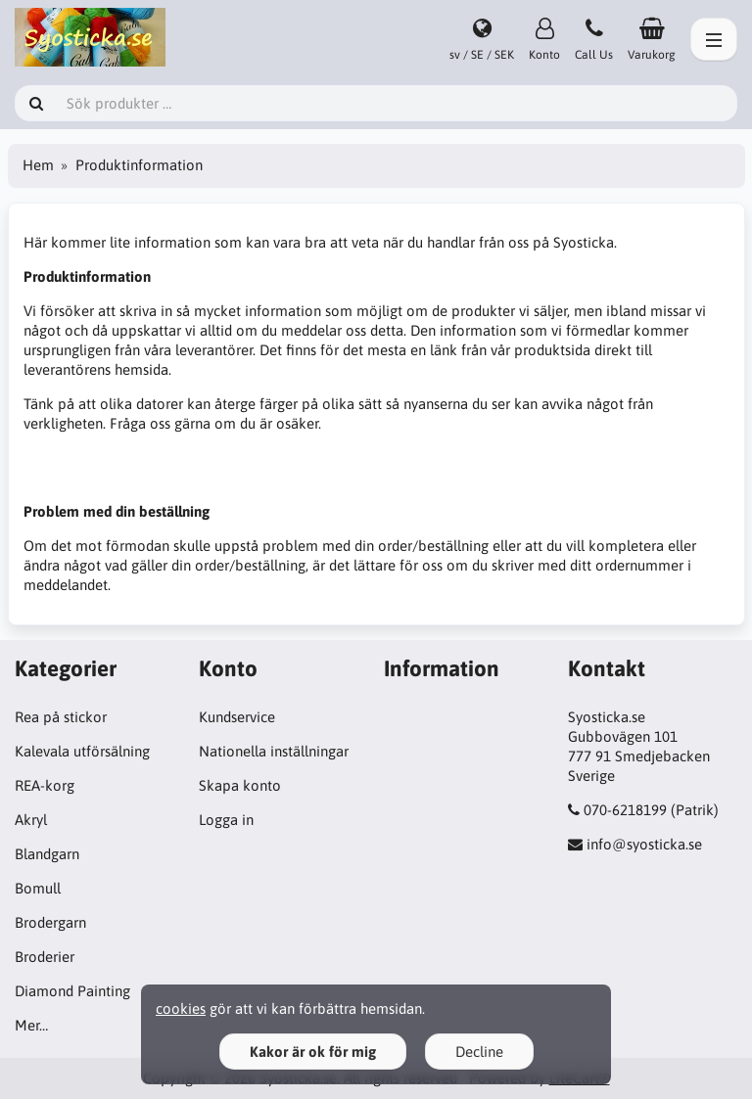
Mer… (31, 1025)
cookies (181, 1008)
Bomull (38, 888)
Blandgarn (47, 854)
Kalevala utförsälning (82, 751)
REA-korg (44, 785)
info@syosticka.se (644, 844)
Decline (479, 1051)
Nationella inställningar (274, 751)
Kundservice (237, 717)
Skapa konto (240, 785)
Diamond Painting (72, 991)
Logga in (226, 819)
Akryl (31, 819)
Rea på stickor (61, 717)
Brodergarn (50, 922)
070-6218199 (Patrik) (651, 809)
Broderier (44, 956)
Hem (38, 165)
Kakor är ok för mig (313, 1051)
